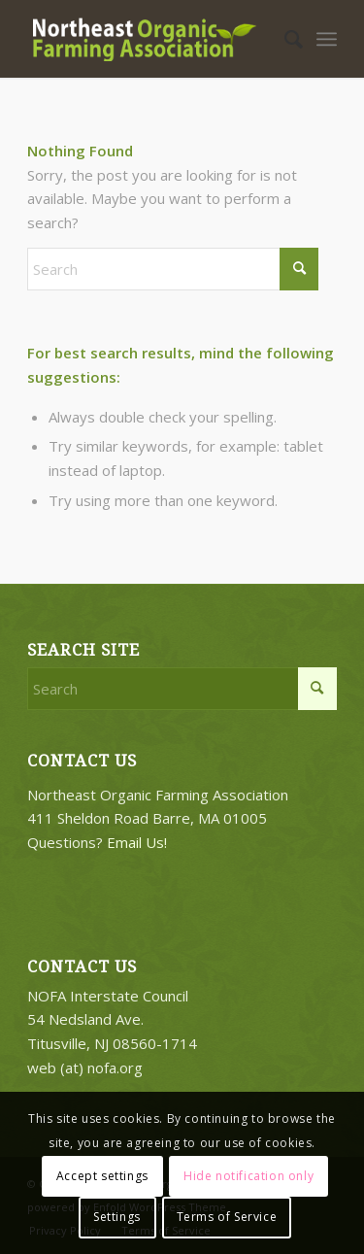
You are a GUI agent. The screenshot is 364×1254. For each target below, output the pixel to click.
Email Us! (137, 842)
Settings (117, 1216)
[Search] (284, 39)
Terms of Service (227, 1216)
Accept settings (102, 1176)
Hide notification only (248, 1176)
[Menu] (326, 39)
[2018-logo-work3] (151, 39)
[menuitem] (284, 39)
